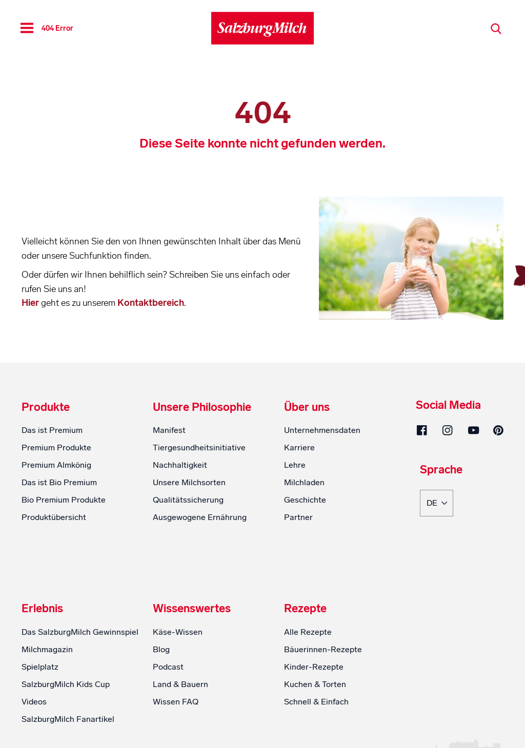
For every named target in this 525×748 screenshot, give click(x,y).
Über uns (307, 407)
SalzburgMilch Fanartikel (68, 719)
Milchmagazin (47, 649)
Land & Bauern (180, 684)
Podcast (168, 667)
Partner (298, 517)
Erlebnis (42, 608)
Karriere (299, 447)
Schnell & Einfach (316, 702)
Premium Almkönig (56, 465)
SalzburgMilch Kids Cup (66, 684)
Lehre (295, 465)
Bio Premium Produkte (64, 500)
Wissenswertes (192, 608)
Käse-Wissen (178, 632)
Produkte (46, 407)
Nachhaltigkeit (180, 465)
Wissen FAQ (175, 702)
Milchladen (304, 482)
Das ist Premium (52, 430)
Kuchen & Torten (315, 684)
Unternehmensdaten (322, 430)
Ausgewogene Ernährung (200, 517)
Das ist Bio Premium (59, 482)
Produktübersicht (54, 517)
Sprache (441, 470)
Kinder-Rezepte (314, 667)
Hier (31, 302)
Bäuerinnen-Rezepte (323, 649)
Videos (34, 702)
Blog (161, 649)
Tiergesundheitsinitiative (199, 447)
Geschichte (305, 500)
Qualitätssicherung (188, 500)
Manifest (169, 430)
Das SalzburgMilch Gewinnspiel (80, 632)
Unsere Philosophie (202, 407)
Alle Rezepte (308, 632)
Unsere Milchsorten (189, 482)
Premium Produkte (56, 447)
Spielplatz (40, 667)
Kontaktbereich (150, 302)
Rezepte (305, 608)
